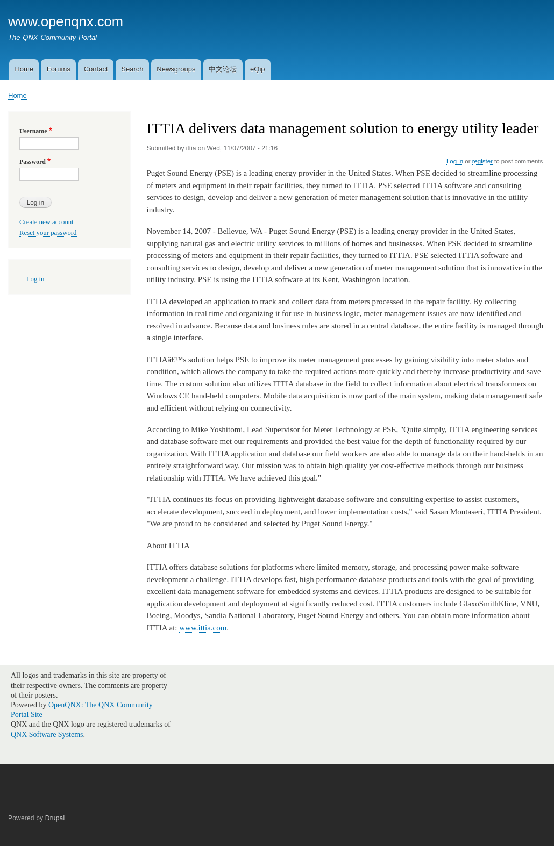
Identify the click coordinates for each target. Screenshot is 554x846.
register (482, 161)
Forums (58, 69)
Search (132, 69)
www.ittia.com (202, 627)
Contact (96, 69)
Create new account (46, 222)
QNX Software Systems (47, 734)
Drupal (55, 818)
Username (33, 131)
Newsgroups (176, 69)
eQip (257, 69)
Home (24, 69)
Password (32, 162)
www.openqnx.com (65, 21)
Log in (454, 161)
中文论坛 (223, 69)
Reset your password (48, 232)
